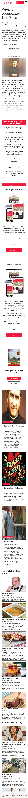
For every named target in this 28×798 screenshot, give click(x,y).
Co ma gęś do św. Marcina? (10, 709)
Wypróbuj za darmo (14, 250)
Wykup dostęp (14, 335)
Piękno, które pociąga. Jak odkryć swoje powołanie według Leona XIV (13, 743)
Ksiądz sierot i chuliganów (13, 488)
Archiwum (14, 383)
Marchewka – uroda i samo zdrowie (13, 619)
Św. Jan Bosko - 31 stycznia (14, 426)
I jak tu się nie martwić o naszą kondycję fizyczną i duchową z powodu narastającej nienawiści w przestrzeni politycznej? (13, 599)
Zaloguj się (17, 167)
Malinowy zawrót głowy (10, 678)
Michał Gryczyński (14, 48)
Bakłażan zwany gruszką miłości (12, 648)
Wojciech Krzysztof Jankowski (11, 544)
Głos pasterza (6, 774)
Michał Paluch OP (7, 776)
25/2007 (14, 372)
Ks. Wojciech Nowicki (7, 746)
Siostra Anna (9, 542)
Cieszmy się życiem (8, 593)
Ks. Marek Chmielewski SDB (10, 491)
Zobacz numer (14, 378)
